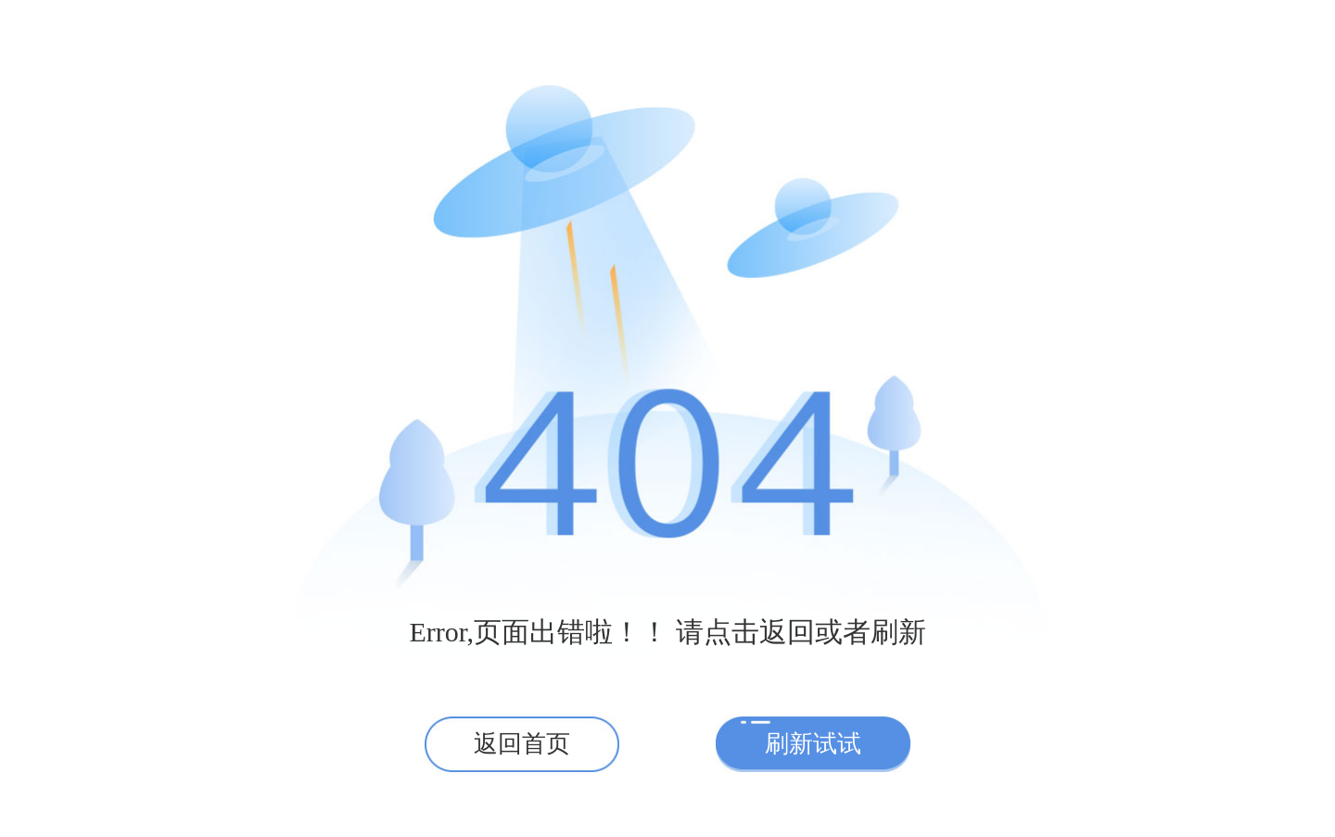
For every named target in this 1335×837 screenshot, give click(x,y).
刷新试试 (813, 743)
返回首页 (522, 743)
